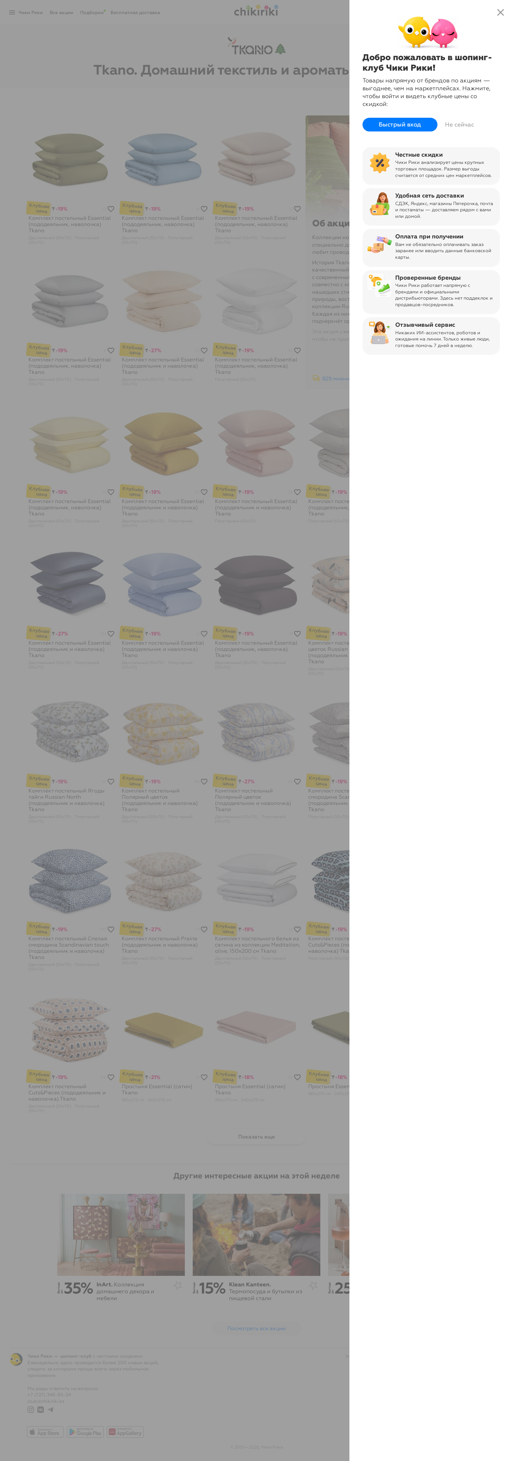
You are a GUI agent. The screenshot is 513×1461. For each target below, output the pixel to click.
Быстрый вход (400, 124)
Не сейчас (459, 124)
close (500, 12)
